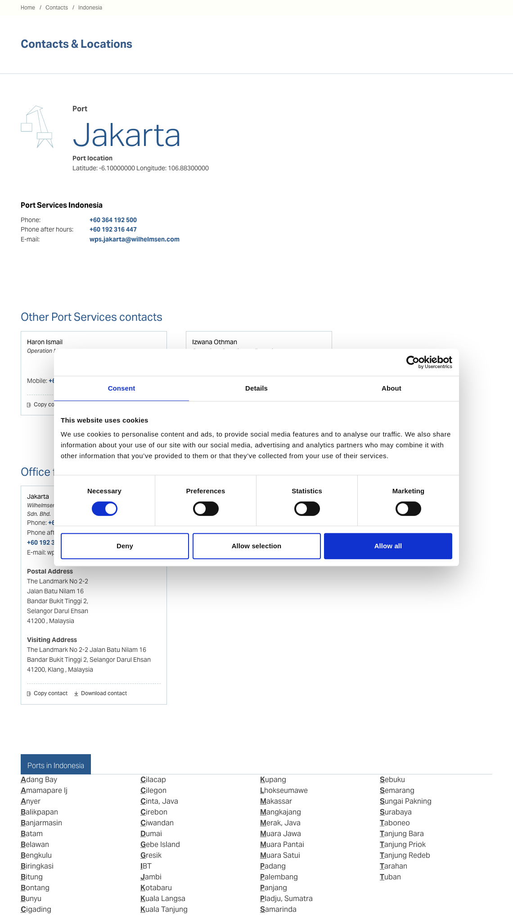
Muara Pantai (282, 844)
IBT (146, 866)
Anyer (30, 801)
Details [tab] (256, 388)
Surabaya (396, 812)
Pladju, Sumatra (286, 898)
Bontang (35, 887)
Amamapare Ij (44, 790)
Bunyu (31, 898)
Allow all (388, 546)
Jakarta (38, 496)
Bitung (32, 877)
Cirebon (153, 812)
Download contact (104, 694)
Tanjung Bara (402, 833)
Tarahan (393, 866)
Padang (273, 866)
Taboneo (395, 823)
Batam (32, 833)
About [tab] (391, 388)
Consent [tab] (121, 388)
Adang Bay (39, 779)
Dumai (151, 833)
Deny (125, 546)
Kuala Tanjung (164, 909)
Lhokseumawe (284, 790)
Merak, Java (280, 823)
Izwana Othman (214, 342)
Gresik (151, 855)
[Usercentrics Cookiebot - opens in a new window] (413, 362)
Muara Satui (280, 855)
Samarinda (278, 909)
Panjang (273, 887)
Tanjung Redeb (405, 855)
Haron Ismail (45, 342)
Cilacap (153, 779)
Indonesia (90, 7)
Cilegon (153, 790)
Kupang (273, 779)
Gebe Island (160, 844)
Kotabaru (156, 887)
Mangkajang (280, 812)
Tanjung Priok (403, 844)
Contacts (56, 7)
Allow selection (257, 546)
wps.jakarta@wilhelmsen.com (135, 239)
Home (28, 7)
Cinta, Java (159, 801)
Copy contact (51, 405)
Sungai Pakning (406, 801)
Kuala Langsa (162, 898)
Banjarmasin (41, 823)
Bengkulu (36, 855)
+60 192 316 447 (113, 229)
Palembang (279, 877)
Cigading (36, 909)
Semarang (397, 790)
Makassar (276, 801)
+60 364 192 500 (113, 220)
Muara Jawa (280, 833)
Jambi (151, 877)
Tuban (390, 877)
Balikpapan (39, 812)
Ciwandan (157, 823)
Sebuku (392, 779)
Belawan (35, 844)
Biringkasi (37, 866)
